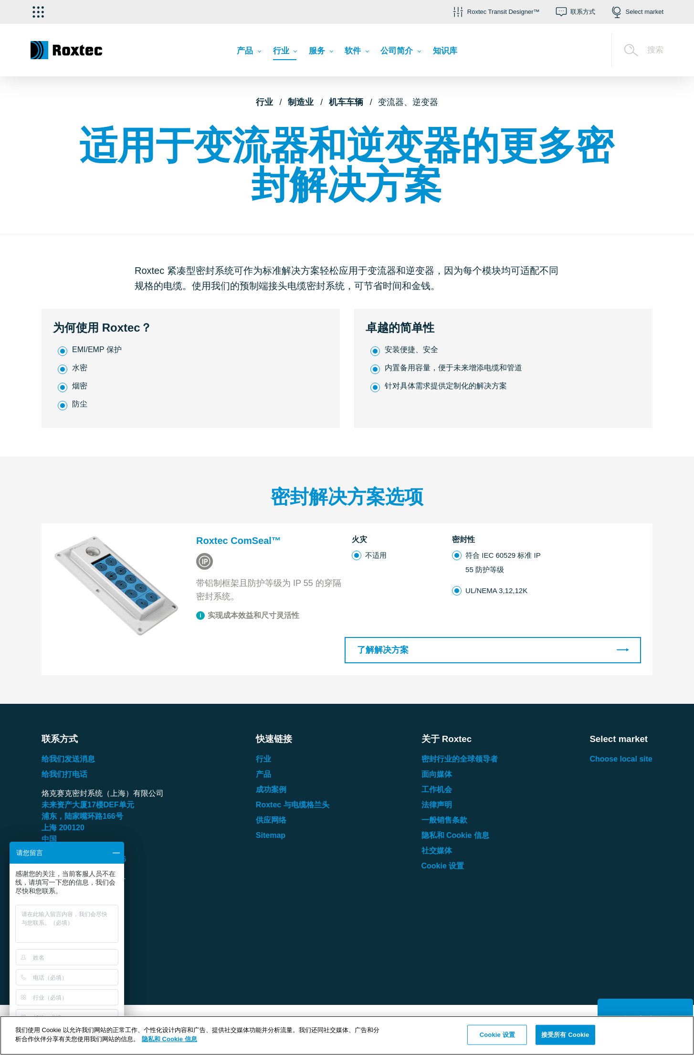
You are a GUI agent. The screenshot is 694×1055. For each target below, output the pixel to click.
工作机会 (436, 789)
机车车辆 (346, 102)
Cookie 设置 (442, 866)
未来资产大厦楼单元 (88, 805)
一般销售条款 (444, 820)
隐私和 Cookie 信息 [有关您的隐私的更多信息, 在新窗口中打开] (169, 1039)
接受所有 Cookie (565, 1034)
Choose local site (620, 759)
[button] (495, 12)
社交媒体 (436, 850)
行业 (264, 102)
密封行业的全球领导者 (459, 759)
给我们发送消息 (68, 759)
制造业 (301, 102)
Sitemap (270, 835)
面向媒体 (436, 774)
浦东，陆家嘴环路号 (82, 816)
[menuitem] (249, 52)
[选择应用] (38, 12)
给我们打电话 (64, 774)
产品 (263, 774)
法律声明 (436, 805)
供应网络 (271, 820)
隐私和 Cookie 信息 (455, 835)
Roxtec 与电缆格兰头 (292, 805)
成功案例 (271, 789)
